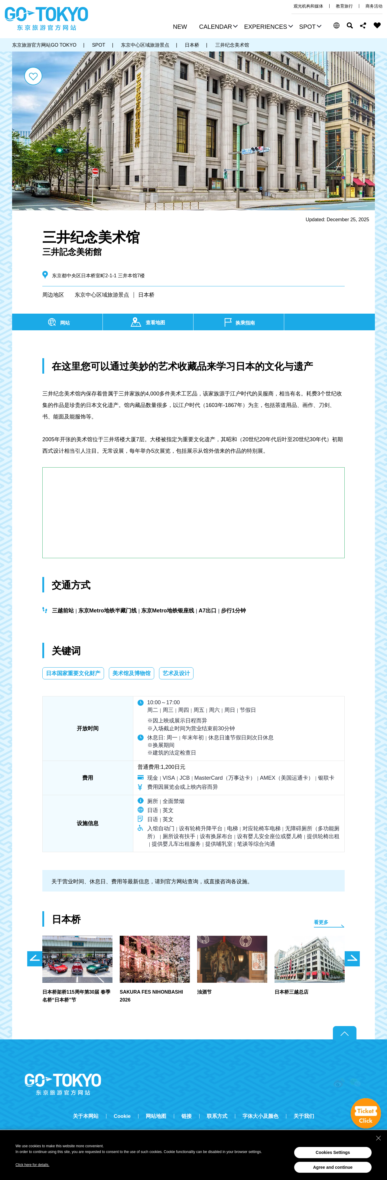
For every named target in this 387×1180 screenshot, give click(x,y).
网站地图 (156, 1116)
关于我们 (304, 1116)
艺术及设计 (176, 673)
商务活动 (374, 6)
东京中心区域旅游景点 (102, 295)
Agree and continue (333, 1167)
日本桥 (146, 295)
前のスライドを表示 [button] (34, 958)
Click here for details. (32, 1165)
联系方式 (217, 1116)
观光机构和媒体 (308, 6)
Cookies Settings (333, 1152)
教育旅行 (344, 6)
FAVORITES (377, 25)
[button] (217, 27)
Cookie (122, 1116)
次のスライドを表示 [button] (352, 958)
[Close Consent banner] (378, 1138)
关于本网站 (86, 1116)
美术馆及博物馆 (131, 673)
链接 (186, 1116)
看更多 (321, 922)
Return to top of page (344, 1033)
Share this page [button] (363, 25)
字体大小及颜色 (260, 1116)
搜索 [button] (350, 25)
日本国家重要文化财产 (73, 673)
